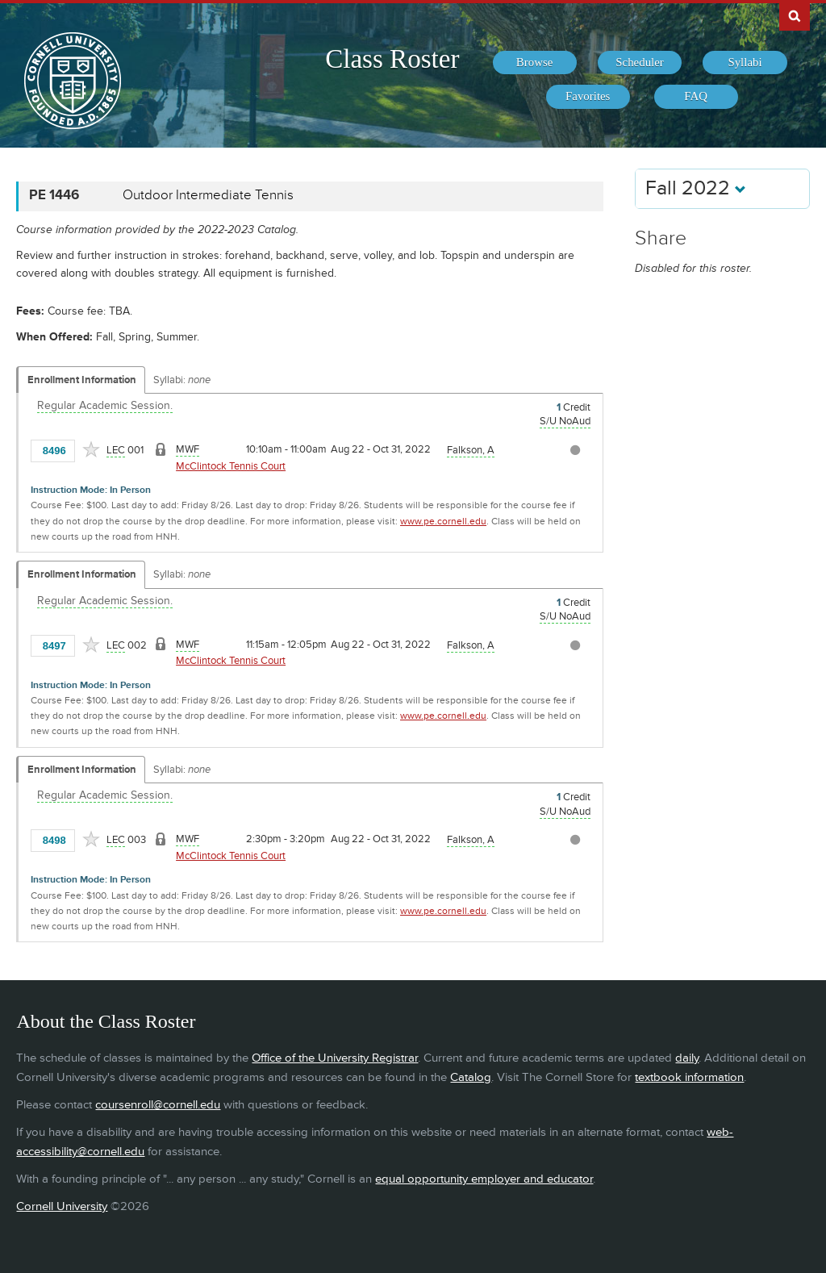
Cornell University (61, 1206)
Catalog (470, 1077)
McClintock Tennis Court (231, 466)
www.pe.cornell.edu (443, 521)
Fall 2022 (695, 188)
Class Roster (392, 58)
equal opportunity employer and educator (484, 1179)
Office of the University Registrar (335, 1058)
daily (687, 1058)
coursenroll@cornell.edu (157, 1104)
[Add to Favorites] (91, 449)
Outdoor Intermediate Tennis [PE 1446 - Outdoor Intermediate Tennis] (208, 195)
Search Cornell (794, 15)
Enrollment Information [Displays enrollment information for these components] (81, 380)
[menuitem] (535, 63)
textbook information (689, 1077)
